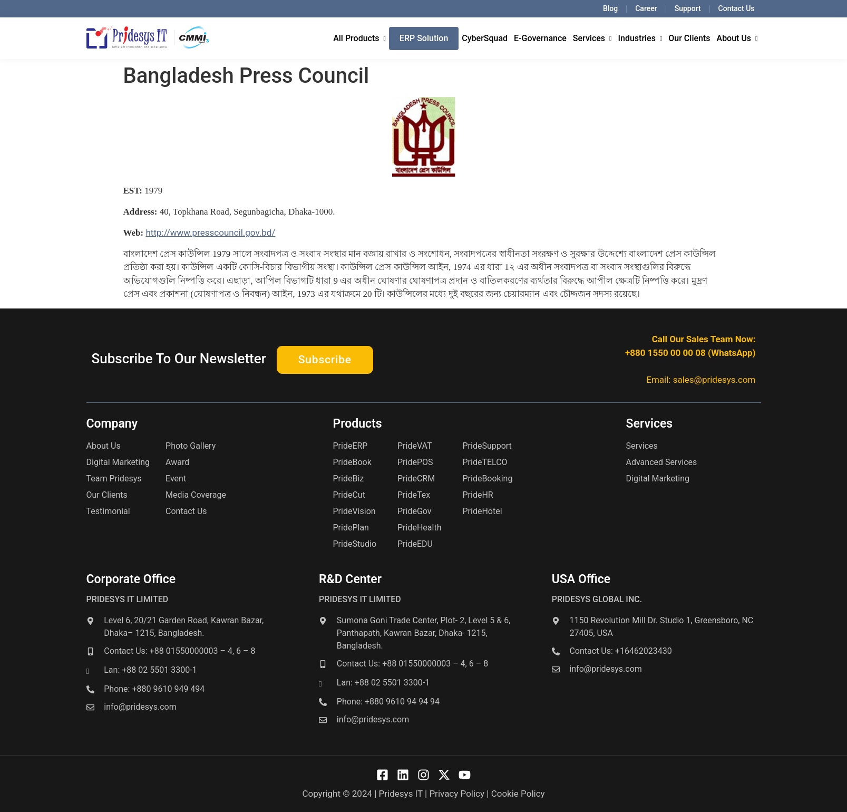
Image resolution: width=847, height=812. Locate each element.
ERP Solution (424, 38)
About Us (737, 38)
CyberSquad (485, 38)
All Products (359, 38)
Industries (640, 38)
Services (592, 38)
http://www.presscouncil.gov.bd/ (210, 232)
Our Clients (689, 38)
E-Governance (540, 38)
